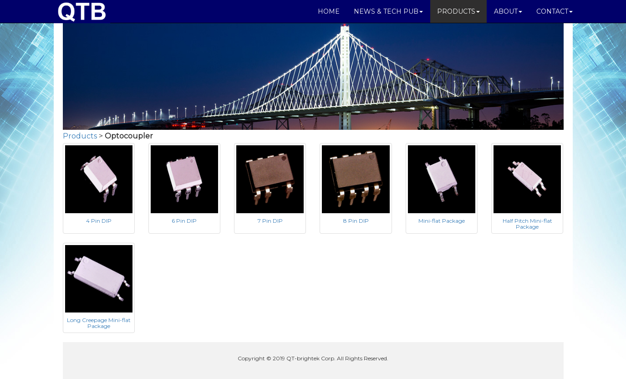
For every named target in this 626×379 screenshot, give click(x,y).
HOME (329, 11)
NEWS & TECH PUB (388, 11)
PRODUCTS (458, 11)
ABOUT (508, 11)
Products (80, 136)
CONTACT (554, 11)
